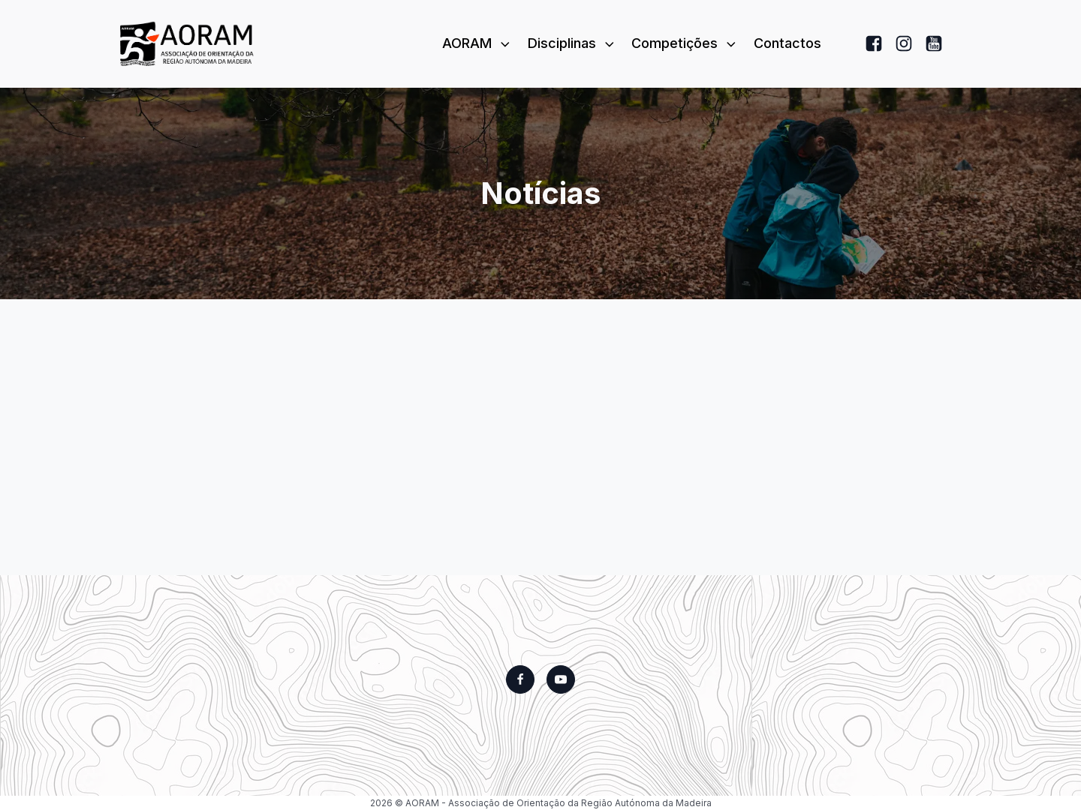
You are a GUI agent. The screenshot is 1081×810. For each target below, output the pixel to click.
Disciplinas (572, 43)
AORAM (477, 43)
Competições (685, 43)
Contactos (787, 43)
